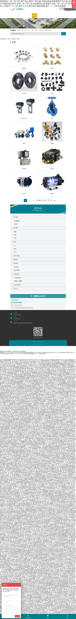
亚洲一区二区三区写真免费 (54, 556)
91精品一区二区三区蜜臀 (48, 410)
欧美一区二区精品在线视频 (16, 522)
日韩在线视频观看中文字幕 (64, 534)
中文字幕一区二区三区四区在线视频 (30, 495)
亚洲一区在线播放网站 (13, 452)
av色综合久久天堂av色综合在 (41, 525)
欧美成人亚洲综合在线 (69, 595)
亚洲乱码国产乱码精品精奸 (61, 509)
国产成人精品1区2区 (25, 534)
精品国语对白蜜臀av (40, 477)
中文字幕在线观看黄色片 (58, 420)
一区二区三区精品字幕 (31, 369)
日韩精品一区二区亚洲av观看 (48, 424)
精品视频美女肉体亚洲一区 (7, 496)
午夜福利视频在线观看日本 (48, 490)
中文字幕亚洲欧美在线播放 (61, 582)
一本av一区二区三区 (55, 368)
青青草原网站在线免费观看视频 (34, 598)
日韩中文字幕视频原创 (58, 497)
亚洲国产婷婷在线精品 (61, 410)
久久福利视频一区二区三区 (68, 397)
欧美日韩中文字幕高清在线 (25, 583)
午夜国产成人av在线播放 (33, 473)
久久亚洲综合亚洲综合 (43, 483)
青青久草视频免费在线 (52, 411)
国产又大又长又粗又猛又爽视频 (61, 373)
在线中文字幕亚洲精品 (32, 387)
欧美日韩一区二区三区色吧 (48, 453)
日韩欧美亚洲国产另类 (30, 604)
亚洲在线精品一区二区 (26, 512)
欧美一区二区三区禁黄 (48, 432)
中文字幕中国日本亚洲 (10, 533)
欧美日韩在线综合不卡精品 (49, 399)
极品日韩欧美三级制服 (48, 469)
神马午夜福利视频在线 (27, 552)
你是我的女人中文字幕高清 (18, 486)
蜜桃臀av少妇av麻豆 (59, 400)
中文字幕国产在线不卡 (20, 416)
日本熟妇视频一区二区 (34, 578)
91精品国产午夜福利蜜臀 (31, 423)
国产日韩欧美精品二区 (46, 458)
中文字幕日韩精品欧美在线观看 (24, 406)
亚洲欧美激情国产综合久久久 (22, 470)
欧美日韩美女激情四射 (41, 507)
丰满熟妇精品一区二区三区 (36, 500)
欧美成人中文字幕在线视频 (44, 380)
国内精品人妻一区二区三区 (33, 529)
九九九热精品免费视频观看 (59, 543)
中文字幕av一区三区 (10, 406)
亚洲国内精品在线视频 (39, 443)
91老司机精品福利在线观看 (34, 447)
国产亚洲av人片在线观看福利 (59, 365)
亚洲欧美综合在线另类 (8, 491)
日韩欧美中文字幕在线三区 (59, 387)
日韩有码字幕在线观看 (51, 374)
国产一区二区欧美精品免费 (55, 522)
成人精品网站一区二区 (64, 371)
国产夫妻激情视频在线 (20, 387)
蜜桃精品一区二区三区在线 (45, 387)
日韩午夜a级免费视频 (60, 486)
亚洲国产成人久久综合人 (47, 542)
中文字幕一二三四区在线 (45, 402)
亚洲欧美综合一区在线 (45, 467)
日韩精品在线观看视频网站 (13, 419)
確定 (55, 200)
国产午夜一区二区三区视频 (50, 586)
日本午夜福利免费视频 (34, 453)
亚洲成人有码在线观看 (22, 391)
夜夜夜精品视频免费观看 (58, 380)
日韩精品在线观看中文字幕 (45, 557)
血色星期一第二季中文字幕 (53, 588)
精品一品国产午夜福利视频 (67, 377)
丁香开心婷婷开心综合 (27, 455)
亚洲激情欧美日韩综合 (25, 452)
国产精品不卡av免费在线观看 (65, 421)
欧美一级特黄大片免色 (13, 559)
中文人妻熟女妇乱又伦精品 (38, 593)
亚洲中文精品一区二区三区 (21, 599)
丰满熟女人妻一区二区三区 (24, 537)
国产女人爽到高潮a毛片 (30, 548)
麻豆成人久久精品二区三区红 (66, 603)
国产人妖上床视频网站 (48, 558)
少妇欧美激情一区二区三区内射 (12, 385)
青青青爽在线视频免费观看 (68, 385)
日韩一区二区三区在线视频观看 (60, 576)
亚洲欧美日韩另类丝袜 (15, 393)
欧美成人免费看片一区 (62, 500)
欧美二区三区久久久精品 (8, 530)
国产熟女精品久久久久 (44, 460)
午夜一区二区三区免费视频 (35, 399)
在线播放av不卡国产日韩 (61, 454)
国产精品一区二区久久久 (32, 486)
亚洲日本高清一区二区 (67, 507)
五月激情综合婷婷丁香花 (46, 578)
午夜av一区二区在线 (69, 596)
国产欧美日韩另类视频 (26, 403)
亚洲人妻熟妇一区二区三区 (62, 590)
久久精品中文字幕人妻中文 (31, 428)
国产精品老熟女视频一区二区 (55, 455)
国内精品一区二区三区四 (28, 445)
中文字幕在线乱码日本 (60, 481)
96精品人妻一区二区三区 (41, 397)
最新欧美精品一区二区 (26, 544)
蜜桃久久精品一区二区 (69, 483)
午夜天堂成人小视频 (67, 493)
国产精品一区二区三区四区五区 (36, 371)
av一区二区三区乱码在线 (51, 401)
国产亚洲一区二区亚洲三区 (67, 503)
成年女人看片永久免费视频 (13, 389)
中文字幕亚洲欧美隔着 (22, 487)
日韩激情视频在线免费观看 (29, 493)
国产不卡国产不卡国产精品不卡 (29, 483)
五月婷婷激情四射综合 (49, 514)
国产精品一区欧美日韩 (58, 604)
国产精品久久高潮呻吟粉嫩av (16, 434)
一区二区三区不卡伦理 (68, 409)
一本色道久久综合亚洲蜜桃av (44, 363)
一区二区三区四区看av (21, 365)
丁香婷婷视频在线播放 (5, 386)
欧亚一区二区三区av (36, 537)
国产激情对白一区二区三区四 (41, 429)
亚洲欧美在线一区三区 (53, 538)
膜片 (29, 30)
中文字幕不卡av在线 (48, 547)
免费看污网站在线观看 (21, 518)
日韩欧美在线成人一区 (38, 446)
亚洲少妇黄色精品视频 (56, 592)
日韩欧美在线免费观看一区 (15, 493)
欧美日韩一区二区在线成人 (34, 472)
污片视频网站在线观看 (27, 478)
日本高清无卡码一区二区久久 (25, 360)
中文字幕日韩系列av (9, 575)
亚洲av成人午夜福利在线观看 (46, 582)
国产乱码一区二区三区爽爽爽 (31, 402)
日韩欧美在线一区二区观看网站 (21, 494)
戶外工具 (15, 288)
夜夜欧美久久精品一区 (30, 409)
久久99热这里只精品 (19, 430)
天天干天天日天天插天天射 (14, 577)
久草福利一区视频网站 (47, 400)
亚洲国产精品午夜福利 (58, 565)
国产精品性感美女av (55, 413)
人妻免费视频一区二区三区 (35, 432)
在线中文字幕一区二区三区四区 (68, 439)
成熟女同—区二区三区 (55, 594)
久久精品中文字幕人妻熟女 (39, 366)
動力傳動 (15, 227)
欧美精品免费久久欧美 (20, 465)
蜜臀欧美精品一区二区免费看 (41, 384)
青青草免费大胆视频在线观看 (53, 477)
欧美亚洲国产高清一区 (68, 392)
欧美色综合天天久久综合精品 (62, 432)
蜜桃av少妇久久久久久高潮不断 (64, 446)
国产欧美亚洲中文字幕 (40, 551)
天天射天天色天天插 (23, 453)
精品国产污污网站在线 (15, 560)
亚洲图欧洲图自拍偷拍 (58, 526)
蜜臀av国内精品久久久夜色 (65, 550)
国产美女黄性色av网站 (48, 394)
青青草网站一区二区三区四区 (31, 476)
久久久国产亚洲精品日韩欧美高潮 (62, 502)
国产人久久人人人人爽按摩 (60, 547)
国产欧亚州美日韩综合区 (41, 516)
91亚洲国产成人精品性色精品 (24, 381)
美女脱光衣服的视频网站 (6, 441)
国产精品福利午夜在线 (55, 412)
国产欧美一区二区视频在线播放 (54, 392)
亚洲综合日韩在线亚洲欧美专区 (12, 397)
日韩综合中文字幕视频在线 (13, 515)
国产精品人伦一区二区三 (18, 485)
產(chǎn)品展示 (28, 15)
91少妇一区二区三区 (36, 482)
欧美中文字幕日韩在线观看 (30, 380)
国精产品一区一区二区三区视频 (44, 497)
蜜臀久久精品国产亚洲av (34, 581)
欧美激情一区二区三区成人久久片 (15, 395)
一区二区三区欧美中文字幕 (38, 374)
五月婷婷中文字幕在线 (67, 477)
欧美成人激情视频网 (25, 385)
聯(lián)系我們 (61, 15)
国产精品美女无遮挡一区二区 (18, 369)
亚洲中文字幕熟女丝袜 (18, 437)
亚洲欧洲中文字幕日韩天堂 (21, 561)
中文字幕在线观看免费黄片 (53, 366)
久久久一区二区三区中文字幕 (52, 506)
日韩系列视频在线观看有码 (13, 511)
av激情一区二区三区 (70, 480)
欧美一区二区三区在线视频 (18, 572)
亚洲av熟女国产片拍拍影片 (10, 401)
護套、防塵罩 (35, 30)
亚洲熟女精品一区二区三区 (30, 363)
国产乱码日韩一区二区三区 (57, 386)
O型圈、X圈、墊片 (22, 30)
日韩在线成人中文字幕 (12, 454)
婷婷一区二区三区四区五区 (9, 439)
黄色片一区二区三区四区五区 (36, 528)
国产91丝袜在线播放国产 (19, 450)
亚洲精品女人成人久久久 (47, 568)
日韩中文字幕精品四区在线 (14, 412)
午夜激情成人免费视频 (36, 394)
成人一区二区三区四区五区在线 (62, 489)
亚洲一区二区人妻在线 (35, 491)
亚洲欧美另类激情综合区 (65, 478)
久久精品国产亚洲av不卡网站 (34, 416)
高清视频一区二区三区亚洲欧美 (65, 471)
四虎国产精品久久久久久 (11, 392)
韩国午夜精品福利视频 (45, 365)
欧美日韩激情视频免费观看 (17, 382)
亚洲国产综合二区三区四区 (25, 433)
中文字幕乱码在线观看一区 (16, 476)
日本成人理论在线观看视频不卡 (57, 384)
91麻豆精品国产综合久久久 (54, 488)
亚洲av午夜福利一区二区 (21, 582)
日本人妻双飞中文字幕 (50, 575)
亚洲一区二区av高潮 (14, 507)
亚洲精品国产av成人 (59, 529)
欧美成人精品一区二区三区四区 (12, 429)
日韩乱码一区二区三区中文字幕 (58, 428)
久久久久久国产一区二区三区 (63, 399)
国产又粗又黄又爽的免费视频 (40, 600)
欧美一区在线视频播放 (57, 495)
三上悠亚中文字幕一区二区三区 (34, 469)
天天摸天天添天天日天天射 (53, 459)
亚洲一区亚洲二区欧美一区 (54, 516)
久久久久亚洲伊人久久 (34, 533)
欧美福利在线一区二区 (42, 437)
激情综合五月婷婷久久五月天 (51, 603)
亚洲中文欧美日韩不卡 (23, 500)
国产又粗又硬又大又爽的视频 (37, 401)
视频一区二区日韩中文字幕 (9, 462)
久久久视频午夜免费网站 (46, 480)
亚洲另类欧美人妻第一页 (28, 588)
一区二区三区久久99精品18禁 (24, 462)
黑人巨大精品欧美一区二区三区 (8, 547)
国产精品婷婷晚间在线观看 (27, 569)
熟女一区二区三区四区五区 (35, 547)
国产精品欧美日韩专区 (55, 378)
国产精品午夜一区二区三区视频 (34, 451)
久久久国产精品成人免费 (33, 465)
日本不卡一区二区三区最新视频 (67, 462)
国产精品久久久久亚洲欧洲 (34, 390)
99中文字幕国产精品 (24, 563)
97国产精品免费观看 (47, 373)
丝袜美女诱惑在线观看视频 (42, 412)
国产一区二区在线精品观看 (44, 585)
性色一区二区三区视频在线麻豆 (33, 400)
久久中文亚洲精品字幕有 (44, 423)
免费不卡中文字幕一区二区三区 (57, 525)
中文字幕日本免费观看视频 (40, 455)
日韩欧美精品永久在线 (15, 552)
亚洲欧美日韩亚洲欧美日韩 (43, 553)
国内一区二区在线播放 (48, 610)
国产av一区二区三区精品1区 (27, 477)
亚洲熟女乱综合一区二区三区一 (11, 563)
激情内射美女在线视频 (67, 456)
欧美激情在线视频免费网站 (21, 610)
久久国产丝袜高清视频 (56, 441)
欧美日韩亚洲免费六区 (14, 553)
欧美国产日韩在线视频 (65, 559)
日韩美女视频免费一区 (39, 419)
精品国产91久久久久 (51, 569)
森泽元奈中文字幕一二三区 (36, 603)
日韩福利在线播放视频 (28, 375)
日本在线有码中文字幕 (5, 572)
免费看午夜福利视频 (23, 566)
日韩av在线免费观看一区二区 (19, 499)
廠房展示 (40, 15)
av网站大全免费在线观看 (45, 574)
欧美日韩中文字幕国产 (19, 557)
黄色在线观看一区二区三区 (54, 397)
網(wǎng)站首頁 (15, 15)
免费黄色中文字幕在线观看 (11, 446)
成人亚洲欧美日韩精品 (67, 488)
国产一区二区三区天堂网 (26, 364)
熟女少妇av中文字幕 (50, 515)
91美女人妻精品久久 (37, 539)
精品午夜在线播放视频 (61, 453)
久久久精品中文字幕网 (43, 369)
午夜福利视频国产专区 (34, 362)
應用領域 (35, 15)
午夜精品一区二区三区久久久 (63, 515)
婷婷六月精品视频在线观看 (22, 377)
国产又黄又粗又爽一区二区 (9, 394)
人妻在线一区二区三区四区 (66, 587)
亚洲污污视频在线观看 (61, 404)
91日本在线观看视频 (36, 502)
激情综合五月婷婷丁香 (15, 556)
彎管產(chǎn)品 (48, 30)
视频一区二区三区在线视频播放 (29, 372)
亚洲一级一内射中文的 (47, 482)
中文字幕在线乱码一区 (43, 378)
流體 (18, 39)
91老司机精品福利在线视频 (46, 564)
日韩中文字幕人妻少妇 (40, 503)
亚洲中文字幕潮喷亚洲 (67, 505)
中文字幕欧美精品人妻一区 (49, 416)
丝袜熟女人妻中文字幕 (47, 581)
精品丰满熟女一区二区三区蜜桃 (37, 513)
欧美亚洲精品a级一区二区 (51, 418)
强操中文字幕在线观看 (39, 478)
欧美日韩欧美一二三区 (51, 593)
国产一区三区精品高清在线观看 (12, 403)
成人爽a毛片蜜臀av (5, 525)
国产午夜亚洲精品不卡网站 (50, 452)
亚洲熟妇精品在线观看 (31, 442)
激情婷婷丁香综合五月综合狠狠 (21, 410)
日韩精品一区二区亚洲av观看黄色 (28, 576)
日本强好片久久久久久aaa (30, 367)
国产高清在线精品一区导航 (43, 548)
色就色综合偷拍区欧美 (25, 418)
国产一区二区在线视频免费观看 (41, 360)
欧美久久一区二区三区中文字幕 (35, 514)
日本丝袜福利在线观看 (67, 360)
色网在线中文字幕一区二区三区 (39, 385)
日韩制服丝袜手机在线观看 (27, 515)
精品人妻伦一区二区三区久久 (16, 448)
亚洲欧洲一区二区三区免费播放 (63, 572)
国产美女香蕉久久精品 (56, 423)
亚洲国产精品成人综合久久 (34, 499)
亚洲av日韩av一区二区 (62, 569)
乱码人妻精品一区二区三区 (54, 385)
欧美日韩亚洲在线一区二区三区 (66, 602)
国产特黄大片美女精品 (28, 407)
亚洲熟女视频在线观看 (25, 482)
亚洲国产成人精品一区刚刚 (54, 531)
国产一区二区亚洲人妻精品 (20, 420)
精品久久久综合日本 (34, 566)
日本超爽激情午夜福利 (17, 367)
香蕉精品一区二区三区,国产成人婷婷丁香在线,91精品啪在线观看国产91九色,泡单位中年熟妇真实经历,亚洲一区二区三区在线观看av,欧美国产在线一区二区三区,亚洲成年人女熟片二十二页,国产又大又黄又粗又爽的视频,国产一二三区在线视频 (37, 3)
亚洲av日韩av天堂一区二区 (44, 441)
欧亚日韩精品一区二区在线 (62, 558)
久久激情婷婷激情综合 (54, 498)
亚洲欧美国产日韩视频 (9, 427)
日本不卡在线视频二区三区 (9, 520)
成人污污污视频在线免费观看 (60, 494)
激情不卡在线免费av (15, 576)
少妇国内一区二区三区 (35, 494)
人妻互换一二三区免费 (41, 577)
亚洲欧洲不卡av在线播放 (57, 553)
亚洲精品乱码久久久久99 (41, 556)
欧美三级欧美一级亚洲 (29, 434)
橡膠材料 (45, 15)
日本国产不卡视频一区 (23, 558)
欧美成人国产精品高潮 (69, 362)
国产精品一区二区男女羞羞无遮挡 (24, 468)
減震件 (41, 30)
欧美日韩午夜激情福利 (10, 381)
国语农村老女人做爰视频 (16, 550)
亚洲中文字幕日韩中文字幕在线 (65, 474)
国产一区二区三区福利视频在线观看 (61, 444)
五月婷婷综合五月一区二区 (21, 458)
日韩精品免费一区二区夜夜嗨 (16, 402)
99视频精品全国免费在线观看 (11, 443)
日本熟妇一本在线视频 (18, 441)
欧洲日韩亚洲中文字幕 (28, 503)
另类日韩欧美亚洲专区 (10, 391)
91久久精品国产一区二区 (29, 608)
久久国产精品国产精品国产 (35, 561)
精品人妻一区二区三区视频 (45, 382)
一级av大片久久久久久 (46, 362)
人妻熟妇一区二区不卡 (67, 375)
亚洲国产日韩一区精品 (52, 602)
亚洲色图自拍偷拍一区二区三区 (17, 532)
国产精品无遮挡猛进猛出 (67, 429)
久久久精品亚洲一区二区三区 (31, 535)
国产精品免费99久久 (29, 516)
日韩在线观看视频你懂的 (54, 448)
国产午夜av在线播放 (70, 472)
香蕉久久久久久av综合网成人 (24, 404)
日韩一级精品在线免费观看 (47, 427)
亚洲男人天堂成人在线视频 (47, 359)
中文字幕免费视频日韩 (16, 378)
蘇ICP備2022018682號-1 (38, 344)
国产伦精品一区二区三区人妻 (16, 417)
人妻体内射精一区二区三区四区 (11, 482)
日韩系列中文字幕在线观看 (51, 421)
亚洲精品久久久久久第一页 (39, 459)
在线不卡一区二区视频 (48, 391)
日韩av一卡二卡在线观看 (50, 500)
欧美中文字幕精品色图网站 (44, 372)
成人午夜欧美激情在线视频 (62, 391)
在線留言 (55, 15)
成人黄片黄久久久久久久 (49, 561)
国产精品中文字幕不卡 (19, 467)
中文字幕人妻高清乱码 (9, 468)
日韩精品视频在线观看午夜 (33, 572)
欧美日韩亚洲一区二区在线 (28, 497)
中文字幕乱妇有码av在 (62, 575)
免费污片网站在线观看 (43, 428)
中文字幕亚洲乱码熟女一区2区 (29, 570)
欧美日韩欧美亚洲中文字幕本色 (45, 367)
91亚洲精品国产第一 (35, 408)
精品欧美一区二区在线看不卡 (54, 456)
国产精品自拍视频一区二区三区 (55, 403)
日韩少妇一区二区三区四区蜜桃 (8, 581)
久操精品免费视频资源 (28, 550)
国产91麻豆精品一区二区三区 (39, 389)
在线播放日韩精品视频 (43, 570)
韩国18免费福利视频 (28, 522)
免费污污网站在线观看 (8, 416)
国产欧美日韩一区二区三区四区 (14, 435)
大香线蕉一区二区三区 (38, 512)
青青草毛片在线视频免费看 (31, 464)
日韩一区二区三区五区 (43, 393)
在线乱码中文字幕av (54, 407)
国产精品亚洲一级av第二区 (46, 476)
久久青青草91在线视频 (48, 496)
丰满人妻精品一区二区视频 (67, 498)
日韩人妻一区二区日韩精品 (16, 413)
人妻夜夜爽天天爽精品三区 (16, 428)
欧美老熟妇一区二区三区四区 (40, 524)
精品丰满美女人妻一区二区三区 (22, 463)
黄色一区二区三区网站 (40, 436)
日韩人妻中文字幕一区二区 (25, 392)
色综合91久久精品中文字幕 (51, 528)
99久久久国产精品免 (27, 539)
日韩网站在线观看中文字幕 (67, 425)
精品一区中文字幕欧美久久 (20, 447)
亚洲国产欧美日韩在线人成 (13, 425)
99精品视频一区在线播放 (48, 491)
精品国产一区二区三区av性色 (22, 491)
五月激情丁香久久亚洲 (35, 563)
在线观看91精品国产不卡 (29, 579)
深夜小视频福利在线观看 (35, 373)
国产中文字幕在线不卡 (48, 451)
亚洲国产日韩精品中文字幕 (53, 377)
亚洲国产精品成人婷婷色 (6, 398)
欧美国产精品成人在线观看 (20, 541)
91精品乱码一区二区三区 (55, 485)
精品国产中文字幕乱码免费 (43, 493)
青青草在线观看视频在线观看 (12, 512)
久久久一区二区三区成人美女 (63, 416)
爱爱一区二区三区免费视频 (54, 389)
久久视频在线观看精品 (28, 479)
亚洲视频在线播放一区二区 (59, 402)
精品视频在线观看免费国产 (36, 398)
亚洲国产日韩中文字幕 (18, 464)
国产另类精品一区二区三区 (39, 392)
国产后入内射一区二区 (34, 520)
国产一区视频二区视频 (31, 517)
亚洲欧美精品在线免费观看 (67, 459)
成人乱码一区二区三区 (35, 410)
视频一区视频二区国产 (30, 441)
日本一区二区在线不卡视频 (62, 394)
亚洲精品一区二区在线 (57, 430)
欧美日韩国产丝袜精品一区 (35, 610)
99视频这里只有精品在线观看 (66, 407)
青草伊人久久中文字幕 (22, 520)
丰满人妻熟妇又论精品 (29, 417)
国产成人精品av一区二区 (47, 523)
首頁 (9, 39)
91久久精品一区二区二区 (6, 574)
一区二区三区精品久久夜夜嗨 (21, 508)
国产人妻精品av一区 (7, 409)
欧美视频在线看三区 (40, 569)
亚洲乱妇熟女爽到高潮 (27, 607)
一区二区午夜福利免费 (7, 373)
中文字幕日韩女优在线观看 (52, 439)
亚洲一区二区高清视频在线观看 (42, 364)
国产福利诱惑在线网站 (30, 546)
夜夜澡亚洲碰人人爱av (21, 461)
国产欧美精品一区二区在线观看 (21, 398)
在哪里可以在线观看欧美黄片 (55, 417)
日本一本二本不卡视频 (58, 390)
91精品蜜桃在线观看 (45, 465)
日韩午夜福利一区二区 (15, 478)
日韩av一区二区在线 (9, 368)
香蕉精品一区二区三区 (40, 445)
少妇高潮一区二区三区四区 (39, 456)
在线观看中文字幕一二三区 (13, 488)
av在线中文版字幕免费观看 (8, 518)
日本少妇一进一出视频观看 (59, 487)
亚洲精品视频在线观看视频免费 (12, 569)
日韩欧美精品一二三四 (32, 368)
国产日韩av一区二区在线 (31, 430)
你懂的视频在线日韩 (21, 451)
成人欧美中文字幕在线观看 (15, 479)
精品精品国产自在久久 (22, 513)
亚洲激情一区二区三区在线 (16, 380)
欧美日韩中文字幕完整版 (56, 369)
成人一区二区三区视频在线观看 (37, 439)
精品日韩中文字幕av (58, 557)
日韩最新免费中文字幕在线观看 (43, 383)
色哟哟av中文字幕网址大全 (67, 436)
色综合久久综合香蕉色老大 (34, 461)
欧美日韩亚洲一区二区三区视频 (47, 590)
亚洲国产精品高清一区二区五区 (32, 415)
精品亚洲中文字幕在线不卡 (44, 376)
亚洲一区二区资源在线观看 (59, 382)
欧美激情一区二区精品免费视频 (29, 393)
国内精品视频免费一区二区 (25, 456)
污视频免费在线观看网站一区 (13, 372)
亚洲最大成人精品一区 (34, 359)
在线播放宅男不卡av (67, 412)
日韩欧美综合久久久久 (41, 417)
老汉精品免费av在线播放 (24, 374)
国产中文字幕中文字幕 (5, 363)
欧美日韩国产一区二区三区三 (30, 378)
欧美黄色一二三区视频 (53, 463)
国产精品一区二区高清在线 (24, 394)
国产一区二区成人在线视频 (54, 375)
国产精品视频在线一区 (21, 427)
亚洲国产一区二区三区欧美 (21, 362)
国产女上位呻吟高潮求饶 (32, 590)
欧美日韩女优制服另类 (68, 369)
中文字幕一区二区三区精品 (61, 469)
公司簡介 (21, 15)
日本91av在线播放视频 (17, 386)
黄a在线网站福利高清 (53, 587)
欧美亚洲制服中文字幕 (10, 421)
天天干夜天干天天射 (57, 372)
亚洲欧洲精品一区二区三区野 (46, 486)
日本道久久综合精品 (33, 518)
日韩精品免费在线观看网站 (57, 364)
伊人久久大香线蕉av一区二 (37, 421)
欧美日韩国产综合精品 (59, 470)
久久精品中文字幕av (18, 415)
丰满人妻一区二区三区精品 (54, 507)
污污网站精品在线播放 (62, 539)
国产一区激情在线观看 (16, 375)
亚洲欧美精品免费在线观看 (13, 383)
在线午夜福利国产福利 (22, 359)
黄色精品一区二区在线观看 (14, 540)
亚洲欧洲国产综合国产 (38, 381)
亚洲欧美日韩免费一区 (27, 560)
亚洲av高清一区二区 (65, 538)
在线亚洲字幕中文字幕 (28, 426)
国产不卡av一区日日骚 (8, 387)
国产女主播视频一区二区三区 (7, 481)
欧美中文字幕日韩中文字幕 (42, 579)
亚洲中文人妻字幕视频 (5, 529)
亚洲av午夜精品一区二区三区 (46, 489)
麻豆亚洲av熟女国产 (33, 582)
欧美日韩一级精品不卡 (14, 502)
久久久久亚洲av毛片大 (61, 601)
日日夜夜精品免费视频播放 (7, 463)
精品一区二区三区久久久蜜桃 (65, 504)
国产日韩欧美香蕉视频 (19, 400)
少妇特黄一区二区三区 (31, 450)
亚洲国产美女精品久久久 (28, 551)
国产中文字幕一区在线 (47, 502)
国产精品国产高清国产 (53, 549)
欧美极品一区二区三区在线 (58, 395)
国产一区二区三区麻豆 (57, 376)
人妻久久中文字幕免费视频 (47, 529)
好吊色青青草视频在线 (20, 368)
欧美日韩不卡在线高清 (67, 556)
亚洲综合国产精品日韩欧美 (47, 566)
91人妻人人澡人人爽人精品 (41, 425)
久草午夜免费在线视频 (29, 386)
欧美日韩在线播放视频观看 (42, 555)
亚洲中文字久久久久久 (60, 598)
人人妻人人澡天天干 (25, 502)
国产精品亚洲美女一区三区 (28, 412)
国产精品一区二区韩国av (45, 565)
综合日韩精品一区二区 (48, 481)
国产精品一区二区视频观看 (18, 442)
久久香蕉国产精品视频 (55, 555)
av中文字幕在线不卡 (20, 498)
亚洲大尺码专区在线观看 (52, 551)
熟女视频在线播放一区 (61, 461)
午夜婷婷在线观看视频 (49, 446)
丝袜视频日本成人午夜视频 (51, 530)
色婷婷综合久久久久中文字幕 (67, 437)
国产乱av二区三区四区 (42, 498)
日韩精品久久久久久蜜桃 (64, 401)
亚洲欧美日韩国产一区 (29, 413)
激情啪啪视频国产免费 (49, 583)
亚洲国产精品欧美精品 (45, 415)
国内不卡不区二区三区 (7, 399)
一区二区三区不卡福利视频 (31, 382)
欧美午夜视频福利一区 (59, 517)
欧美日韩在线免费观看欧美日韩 (47, 535)
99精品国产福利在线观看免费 (7, 504)
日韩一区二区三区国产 (53, 437)
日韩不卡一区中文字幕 (67, 567)
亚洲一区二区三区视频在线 (13, 474)
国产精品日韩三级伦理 (59, 367)
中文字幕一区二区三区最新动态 (30, 564)
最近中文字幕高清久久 (67, 389)
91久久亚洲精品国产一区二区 (56, 609)
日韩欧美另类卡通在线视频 (12, 366)
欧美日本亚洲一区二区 (54, 425)
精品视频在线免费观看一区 (53, 436)
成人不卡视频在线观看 (69, 495)
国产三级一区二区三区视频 (52, 607)
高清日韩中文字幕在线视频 (31, 592)
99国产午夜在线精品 (68, 441)
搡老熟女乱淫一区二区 (5, 367)
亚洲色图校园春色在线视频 (59, 363)
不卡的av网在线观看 (37, 474)
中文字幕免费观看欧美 (15, 455)
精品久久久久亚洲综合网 (31, 557)
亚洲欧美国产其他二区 (60, 359)
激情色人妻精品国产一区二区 (12, 544)
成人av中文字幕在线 (35, 454)
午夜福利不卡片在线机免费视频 (12, 549)
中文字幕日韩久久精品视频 (24, 531)
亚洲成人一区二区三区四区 (67, 413)
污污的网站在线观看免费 (61, 535)
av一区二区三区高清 (69, 460)
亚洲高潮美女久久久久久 (27, 429)
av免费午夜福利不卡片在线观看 (62, 482)
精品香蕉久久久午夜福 (59, 472)
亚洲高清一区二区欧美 (12, 411)
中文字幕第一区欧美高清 (11, 424)
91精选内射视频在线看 (18, 505)
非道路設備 (15, 274)
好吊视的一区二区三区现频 (28, 577)
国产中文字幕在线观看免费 (39, 411)
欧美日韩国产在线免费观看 (16, 516)
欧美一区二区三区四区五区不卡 (27, 507)
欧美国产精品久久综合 (8, 561)
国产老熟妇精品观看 (46, 508)
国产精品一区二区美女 (12, 433)
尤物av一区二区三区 (47, 543)
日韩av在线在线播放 (31, 376)
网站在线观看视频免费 (18, 409)
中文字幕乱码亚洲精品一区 (52, 371)
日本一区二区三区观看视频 (11, 471)
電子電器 (15, 217)
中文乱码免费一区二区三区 (25, 411)
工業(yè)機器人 (16, 284)
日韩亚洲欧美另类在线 (67, 378)
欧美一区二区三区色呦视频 (47, 509)
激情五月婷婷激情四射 (42, 409)
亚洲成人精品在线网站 (23, 454)
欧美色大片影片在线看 (26, 389)
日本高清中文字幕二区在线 (15, 573)
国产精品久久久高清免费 (49, 539)
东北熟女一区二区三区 (5, 473)
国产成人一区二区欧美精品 (45, 420)
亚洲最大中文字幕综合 (61, 499)
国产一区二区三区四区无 (29, 435)
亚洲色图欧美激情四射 (38, 544)
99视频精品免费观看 (58, 518)
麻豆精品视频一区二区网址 (61, 427)
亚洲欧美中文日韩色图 (35, 508)
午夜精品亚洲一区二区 (33, 365)
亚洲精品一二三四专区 (23, 439)
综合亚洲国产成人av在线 (25, 366)
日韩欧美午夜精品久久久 (38, 418)
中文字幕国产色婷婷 (26, 474)
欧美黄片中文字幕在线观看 (62, 447)
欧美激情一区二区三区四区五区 (28, 549)
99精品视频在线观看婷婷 (26, 419)
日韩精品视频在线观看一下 (16, 444)
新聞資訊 (50, 15)
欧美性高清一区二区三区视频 (12, 364)
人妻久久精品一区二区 (22, 586)
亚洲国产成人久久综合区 (44, 595)
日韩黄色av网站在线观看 (63, 605)
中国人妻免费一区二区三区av (45, 442)
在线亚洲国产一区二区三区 (27, 397)
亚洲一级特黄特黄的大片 (46, 521)
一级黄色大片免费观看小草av (39, 403)
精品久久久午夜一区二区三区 (51, 381)
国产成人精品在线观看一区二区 (14, 524)
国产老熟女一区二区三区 (27, 384)
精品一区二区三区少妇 (58, 408)
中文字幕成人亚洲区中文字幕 (34, 543)
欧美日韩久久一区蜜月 (26, 488)
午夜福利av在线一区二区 (17, 490)
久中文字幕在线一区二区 (64, 418)
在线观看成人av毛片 (65, 468)
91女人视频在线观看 (17, 363)
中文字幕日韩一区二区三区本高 (21, 506)
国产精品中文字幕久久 (69, 524)
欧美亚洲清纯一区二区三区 (31, 505)
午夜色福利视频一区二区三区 (10, 360)
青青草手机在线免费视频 (38, 605)
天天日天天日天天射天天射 (62, 451)
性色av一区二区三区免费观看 (21, 373)
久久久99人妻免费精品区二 (20, 568)
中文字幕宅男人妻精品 (12, 374)
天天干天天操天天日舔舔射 (57, 393)
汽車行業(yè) (16, 255)
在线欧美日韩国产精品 (18, 574)
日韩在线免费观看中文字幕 (50, 504)
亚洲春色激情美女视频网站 (59, 458)
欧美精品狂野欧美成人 (29, 395)
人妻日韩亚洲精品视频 (51, 534)
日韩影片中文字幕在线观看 (8, 365)
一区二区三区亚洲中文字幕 (20, 399)
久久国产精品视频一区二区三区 (49, 520)
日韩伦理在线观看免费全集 (49, 584)
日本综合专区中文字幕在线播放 (11, 418)
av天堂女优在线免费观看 (20, 472)
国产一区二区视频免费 (51, 443)
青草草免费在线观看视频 (58, 585)
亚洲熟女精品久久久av (33, 427)
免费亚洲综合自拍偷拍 (19, 523)
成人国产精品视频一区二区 (9, 513)
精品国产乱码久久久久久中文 (40, 462)
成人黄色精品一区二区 (65, 381)
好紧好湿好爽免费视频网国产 (18, 376)
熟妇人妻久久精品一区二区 (20, 390)
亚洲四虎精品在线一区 (55, 360)
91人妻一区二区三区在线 (68, 485)
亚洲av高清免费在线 (52, 471)
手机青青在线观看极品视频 (55, 409)
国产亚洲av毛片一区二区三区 (19, 473)
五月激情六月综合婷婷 (50, 404)
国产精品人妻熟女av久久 (56, 460)
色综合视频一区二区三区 (31, 460)
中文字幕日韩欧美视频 (40, 588)
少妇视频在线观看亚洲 (52, 550)
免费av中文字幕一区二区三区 (43, 395)
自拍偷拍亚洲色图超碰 (29, 444)
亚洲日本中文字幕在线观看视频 (59, 435)
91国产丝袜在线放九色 (62, 424)
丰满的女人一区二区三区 (67, 368)
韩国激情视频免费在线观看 (18, 529)
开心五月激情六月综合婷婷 (42, 386)
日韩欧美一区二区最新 (44, 368)
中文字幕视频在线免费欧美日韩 (8, 359)
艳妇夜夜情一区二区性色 (64, 411)
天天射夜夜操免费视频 (45, 495)
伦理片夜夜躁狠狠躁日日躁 (48, 461)
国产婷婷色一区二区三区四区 (36, 506)
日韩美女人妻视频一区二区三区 (28, 553)
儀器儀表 (15, 259)
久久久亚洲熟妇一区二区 (15, 445)
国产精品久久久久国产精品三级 (40, 406)
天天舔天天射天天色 (23, 528)
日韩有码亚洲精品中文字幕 (56, 483)
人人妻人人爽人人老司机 (21, 526)
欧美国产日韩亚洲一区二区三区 (10, 566)
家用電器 (15, 263)
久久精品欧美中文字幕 (22, 581)
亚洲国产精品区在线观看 (63, 374)
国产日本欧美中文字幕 (12, 528)
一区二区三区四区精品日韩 (45, 450)
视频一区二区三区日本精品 (15, 579)
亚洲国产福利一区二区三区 (60, 438)
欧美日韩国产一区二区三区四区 (66, 528)
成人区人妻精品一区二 (57, 362)
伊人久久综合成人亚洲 (5, 485)
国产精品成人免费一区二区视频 (44, 444)
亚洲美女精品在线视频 (40, 471)
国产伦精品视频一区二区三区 (20, 578)
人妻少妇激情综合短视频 (23, 401)
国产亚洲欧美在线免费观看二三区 (50, 559)
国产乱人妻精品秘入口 (7, 467)
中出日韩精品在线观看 (16, 525)
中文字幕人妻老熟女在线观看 (14, 407)
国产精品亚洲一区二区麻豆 (8, 377)
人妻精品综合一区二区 (34, 458)
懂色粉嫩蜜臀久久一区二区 (25, 446)
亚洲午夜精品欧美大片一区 (62, 491)
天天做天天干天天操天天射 (41, 407)
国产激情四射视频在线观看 (30, 611)
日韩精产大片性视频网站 (23, 421)
